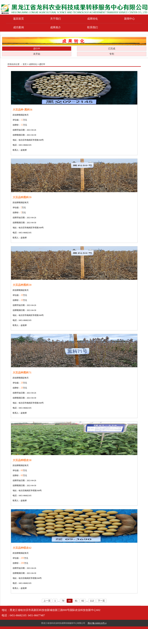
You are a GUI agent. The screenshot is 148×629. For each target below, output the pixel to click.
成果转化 (92, 18)
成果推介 (55, 27)
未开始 (36, 54)
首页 (25, 64)
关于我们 (55, 18)
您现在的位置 (14, 64)
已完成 (111, 48)
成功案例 (18, 27)
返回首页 (18, 18)
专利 (111, 54)
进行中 (36, 48)
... (59, 600)
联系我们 (92, 27)
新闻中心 (129, 18)
